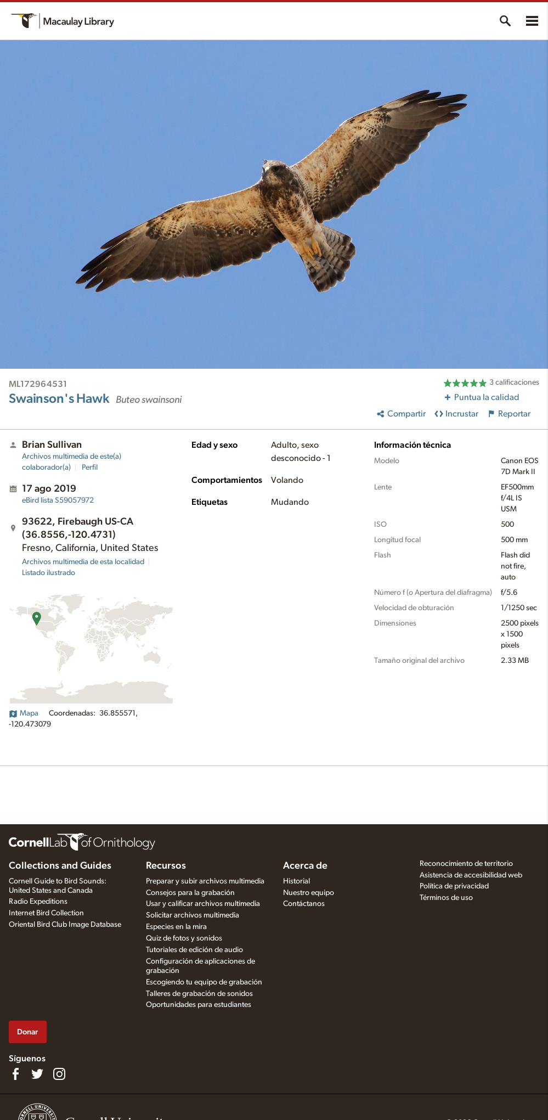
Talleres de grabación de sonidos (199, 994)
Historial (296, 881)
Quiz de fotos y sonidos (184, 938)
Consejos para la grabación (190, 893)
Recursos (166, 866)
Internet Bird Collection (46, 913)
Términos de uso (446, 898)
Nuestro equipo (308, 893)
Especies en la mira (176, 927)
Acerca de (305, 866)
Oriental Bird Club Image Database (65, 924)
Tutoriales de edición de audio (194, 950)
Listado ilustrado (48, 573)
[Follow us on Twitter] (37, 1073)
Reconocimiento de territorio (466, 864)
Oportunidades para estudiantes (198, 1005)
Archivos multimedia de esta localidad (83, 562)
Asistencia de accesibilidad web (471, 875)
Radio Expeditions (38, 901)
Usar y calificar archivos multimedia (203, 904)
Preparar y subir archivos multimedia (205, 881)
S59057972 (58, 500)
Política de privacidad (454, 886)
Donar (27, 1032)
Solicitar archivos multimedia (192, 915)
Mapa (23, 713)
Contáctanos (304, 904)
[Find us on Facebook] (15, 1073)
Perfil (90, 467)
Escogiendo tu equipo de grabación (204, 982)
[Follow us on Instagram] (59, 1073)
